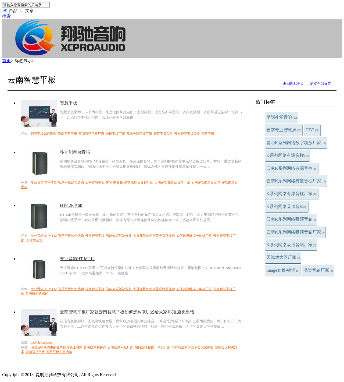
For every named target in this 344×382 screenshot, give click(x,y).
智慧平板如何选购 (43, 134)
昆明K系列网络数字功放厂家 (296, 142)
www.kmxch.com (42, 343)
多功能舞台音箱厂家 (138, 182)
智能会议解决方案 (119, 236)
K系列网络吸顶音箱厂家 (291, 244)
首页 (6, 60)
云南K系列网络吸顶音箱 (291, 219)
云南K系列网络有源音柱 (291, 168)
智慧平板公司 (163, 134)
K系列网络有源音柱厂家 (291, 193)
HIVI (312, 130)
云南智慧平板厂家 (91, 134)
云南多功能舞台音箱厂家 (172, 182)
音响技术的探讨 (37, 293)
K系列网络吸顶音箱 (286, 206)
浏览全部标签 (320, 84)
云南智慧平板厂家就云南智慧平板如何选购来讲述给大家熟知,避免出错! (128, 312)
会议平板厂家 (115, 134)
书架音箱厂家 (318, 270)
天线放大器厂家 (283, 257)
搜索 (6, 16)
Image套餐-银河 (282, 270)
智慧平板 (68, 103)
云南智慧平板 (67, 134)
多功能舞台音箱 (75, 152)
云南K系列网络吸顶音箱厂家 (295, 232)
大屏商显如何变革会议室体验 (154, 236)
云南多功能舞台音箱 (205, 182)
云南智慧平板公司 (187, 134)
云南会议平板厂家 (139, 134)
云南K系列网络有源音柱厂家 (296, 181)
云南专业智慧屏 (283, 130)
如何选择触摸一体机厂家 (194, 236)
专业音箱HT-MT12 (44, 182)
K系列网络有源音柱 (287, 155)
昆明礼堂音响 (281, 117)
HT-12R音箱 (114, 182)
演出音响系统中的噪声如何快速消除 (56, 347)
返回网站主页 (293, 84)
